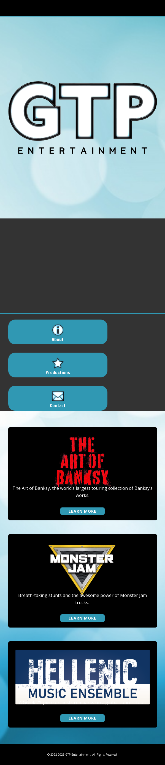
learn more (82, 511)
